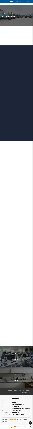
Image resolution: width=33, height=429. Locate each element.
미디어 (21, 1)
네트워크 (27, 1)
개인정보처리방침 (17, 391)
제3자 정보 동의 (26, 391)
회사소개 (5, 1)
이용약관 (10, 391)
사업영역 (12, 1)
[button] (1, 1)
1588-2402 (16, 427)
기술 (17, 1)
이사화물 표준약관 (26, 392)
